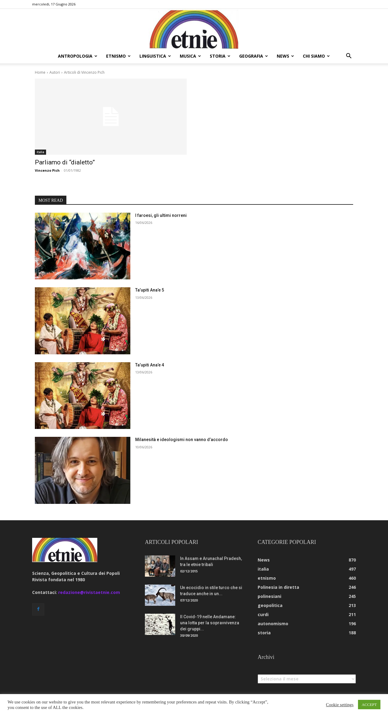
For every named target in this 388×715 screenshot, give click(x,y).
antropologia (77, 56)
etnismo (118, 56)
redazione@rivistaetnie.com (89, 592)
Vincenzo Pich (47, 170)
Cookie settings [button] (339, 704)
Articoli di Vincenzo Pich (84, 72)
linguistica (155, 56)
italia (40, 152)
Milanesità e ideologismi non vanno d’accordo (181, 439)
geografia (253, 56)
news (285, 56)
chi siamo (316, 56)
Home (40, 72)
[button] (348, 56)
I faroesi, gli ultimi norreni (161, 215)
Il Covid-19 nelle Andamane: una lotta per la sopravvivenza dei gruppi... (209, 622)
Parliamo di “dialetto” (65, 162)
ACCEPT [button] (369, 704)
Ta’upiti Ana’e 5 (149, 290)
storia (220, 56)
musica (190, 56)
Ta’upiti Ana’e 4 (149, 365)
